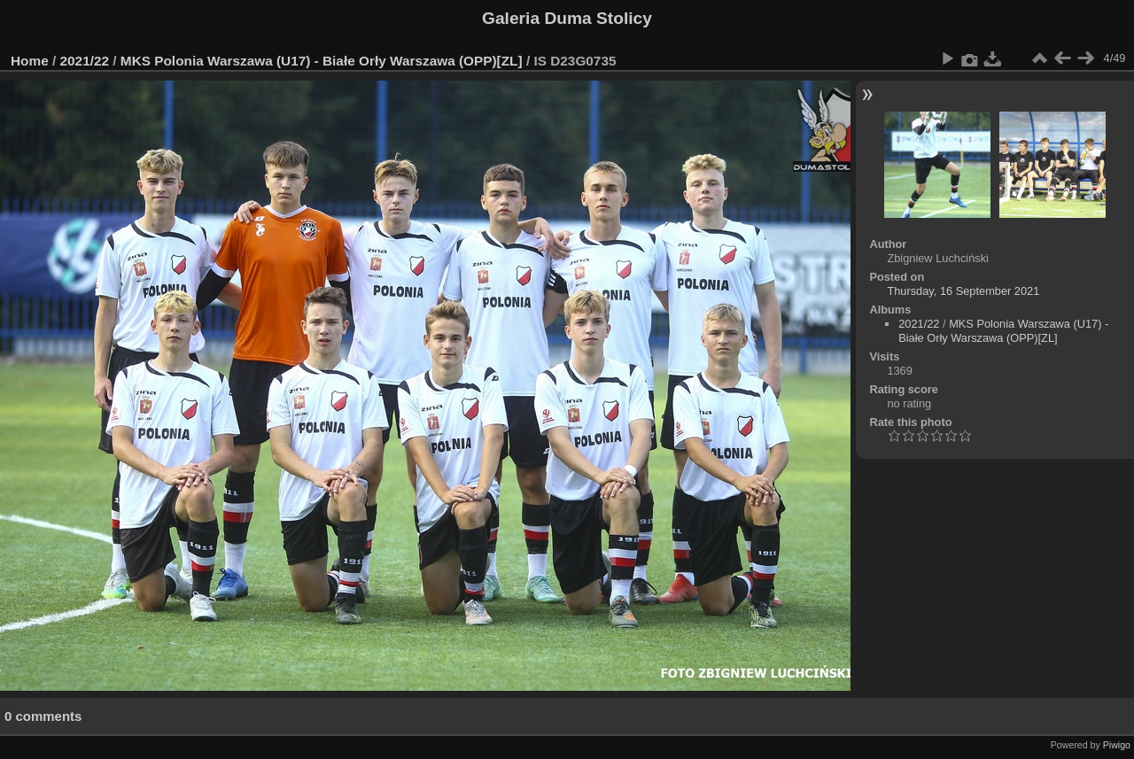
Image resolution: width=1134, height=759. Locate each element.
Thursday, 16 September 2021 (963, 291)
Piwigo (1116, 745)
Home (30, 60)
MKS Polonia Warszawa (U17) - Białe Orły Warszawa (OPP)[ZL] (321, 60)
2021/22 (85, 60)
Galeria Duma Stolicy (567, 18)
